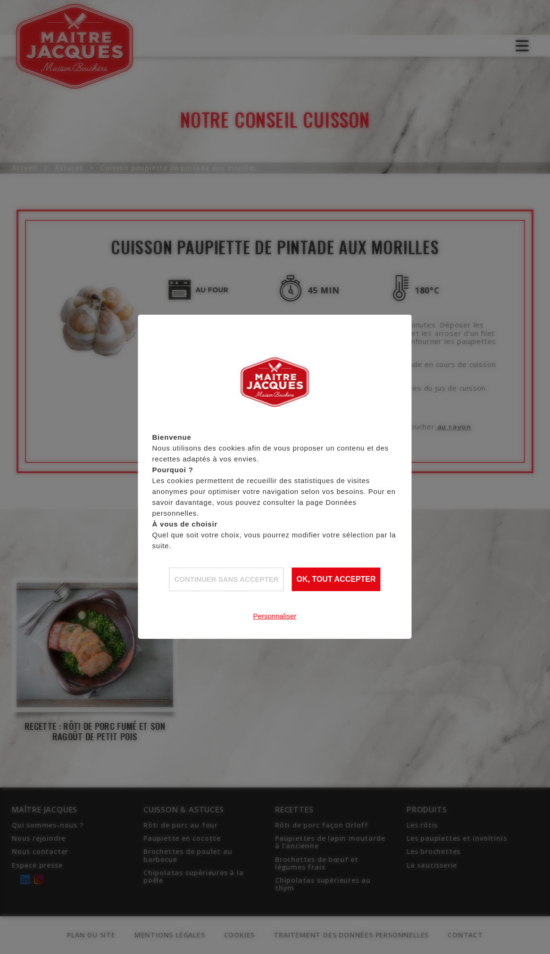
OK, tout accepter (336, 579)
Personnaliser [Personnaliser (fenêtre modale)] (275, 616)
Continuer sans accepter (226, 579)
